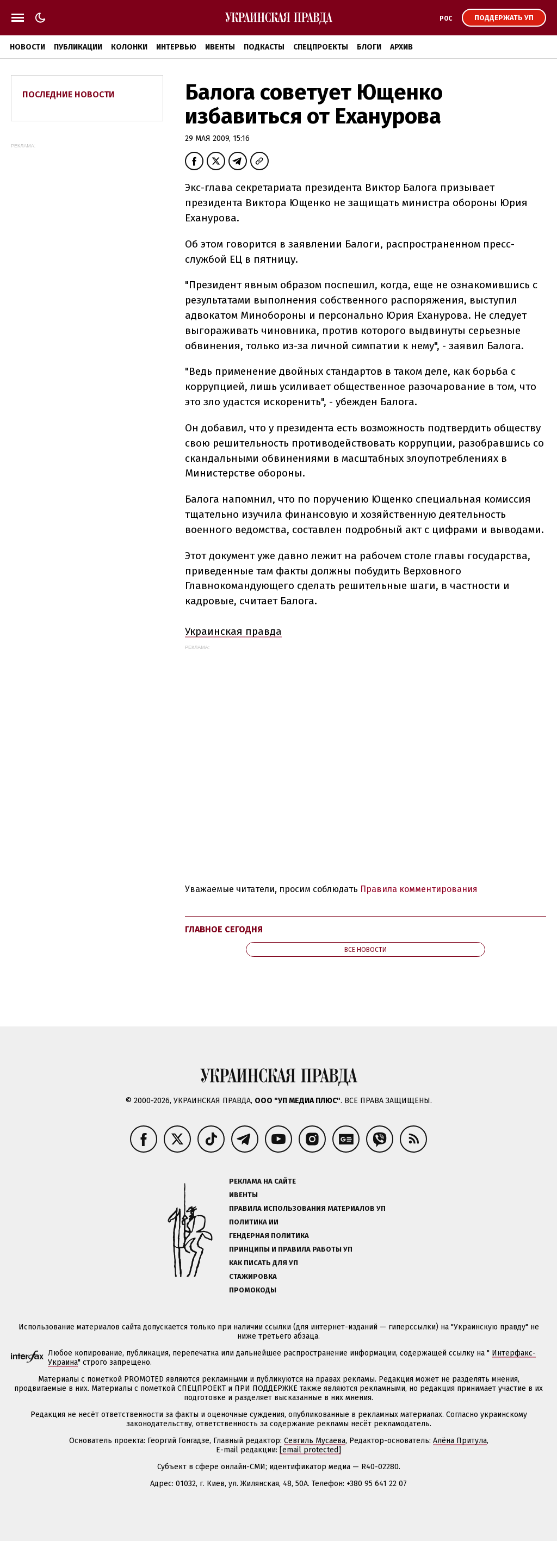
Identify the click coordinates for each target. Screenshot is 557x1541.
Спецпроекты (320, 47)
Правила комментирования (419, 889)
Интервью (176, 47)
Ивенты (220, 47)
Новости (27, 47)
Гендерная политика (269, 1235)
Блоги (369, 47)
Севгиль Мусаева (314, 1440)
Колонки (129, 47)
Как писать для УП (263, 1263)
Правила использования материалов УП (307, 1208)
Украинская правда (233, 631)
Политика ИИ (253, 1222)
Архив (401, 47)
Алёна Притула (460, 1440)
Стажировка (253, 1276)
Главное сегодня (224, 929)
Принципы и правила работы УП (290, 1249)
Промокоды (252, 1290)
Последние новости (68, 94)
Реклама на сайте (262, 1181)
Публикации (78, 47)
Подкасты (264, 47)
